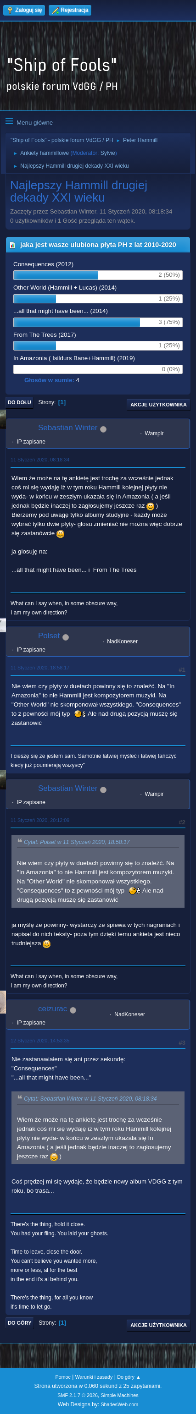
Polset (49, 635)
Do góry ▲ (128, 1377)
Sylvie (108, 153)
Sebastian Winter (67, 427)
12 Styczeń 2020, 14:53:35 (40, 1040)
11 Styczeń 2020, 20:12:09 (40, 820)
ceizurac (52, 1008)
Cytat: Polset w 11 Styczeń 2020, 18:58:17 (77, 842)
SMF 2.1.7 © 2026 (77, 1395)
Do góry (20, 1323)
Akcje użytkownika (158, 404)
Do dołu (19, 402)
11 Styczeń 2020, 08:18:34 (40, 459)
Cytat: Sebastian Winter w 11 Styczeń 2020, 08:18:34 (90, 1099)
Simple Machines (120, 1395)
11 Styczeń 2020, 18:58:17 (40, 667)
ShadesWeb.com (119, 1404)
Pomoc (63, 1377)
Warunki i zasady (94, 1377)
